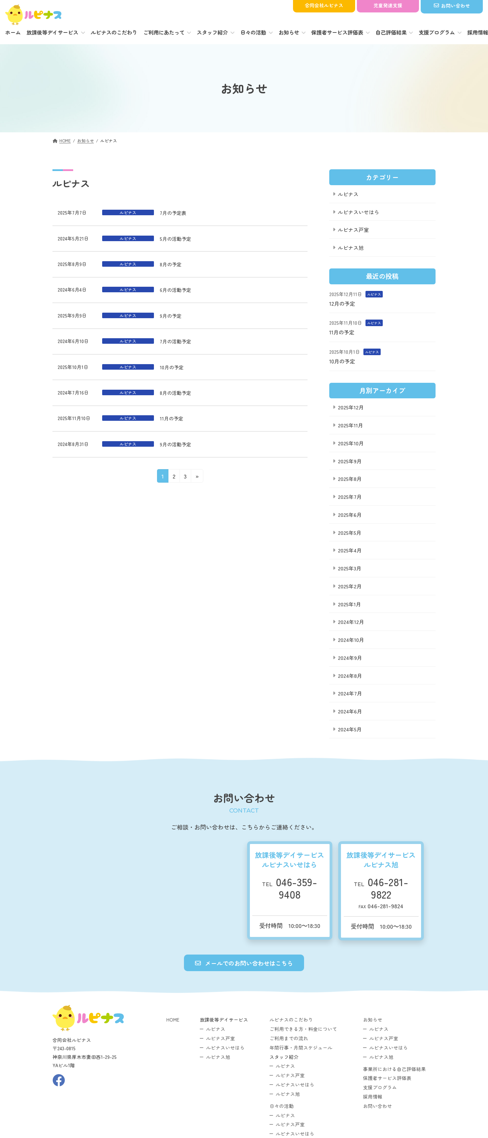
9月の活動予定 (175, 444)
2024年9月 (350, 657)
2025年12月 (351, 407)
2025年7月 (350, 496)
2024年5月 (350, 728)
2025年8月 (350, 478)
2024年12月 (351, 621)
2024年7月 (350, 693)
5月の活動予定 (175, 238)
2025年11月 (350, 425)
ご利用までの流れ (289, 1038)
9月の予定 (171, 315)
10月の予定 (172, 367)
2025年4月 (350, 550)
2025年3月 (349, 568)
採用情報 (372, 1096)
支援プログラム (380, 1087)
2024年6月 (350, 711)
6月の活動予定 (175, 289)
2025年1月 (349, 603)
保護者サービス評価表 (387, 1078)
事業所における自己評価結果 (394, 1068)
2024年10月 (351, 639)
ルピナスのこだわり (291, 1019)
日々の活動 (282, 1105)
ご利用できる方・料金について (303, 1029)
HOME (172, 1019)
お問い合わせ (377, 1105)
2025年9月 (350, 460)
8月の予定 (171, 264)
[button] (244, 963)
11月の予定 (171, 418)
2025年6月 (350, 514)
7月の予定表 (173, 212)
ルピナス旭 (351, 247)
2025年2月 (350, 585)
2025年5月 (349, 532)
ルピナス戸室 (353, 229)
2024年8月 (350, 675)
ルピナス (348, 193)
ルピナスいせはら (358, 211)
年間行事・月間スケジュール (301, 1047)
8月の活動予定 (175, 392)
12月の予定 (342, 303)
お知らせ (372, 1019)
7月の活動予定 (175, 341)
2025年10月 (351, 442)
